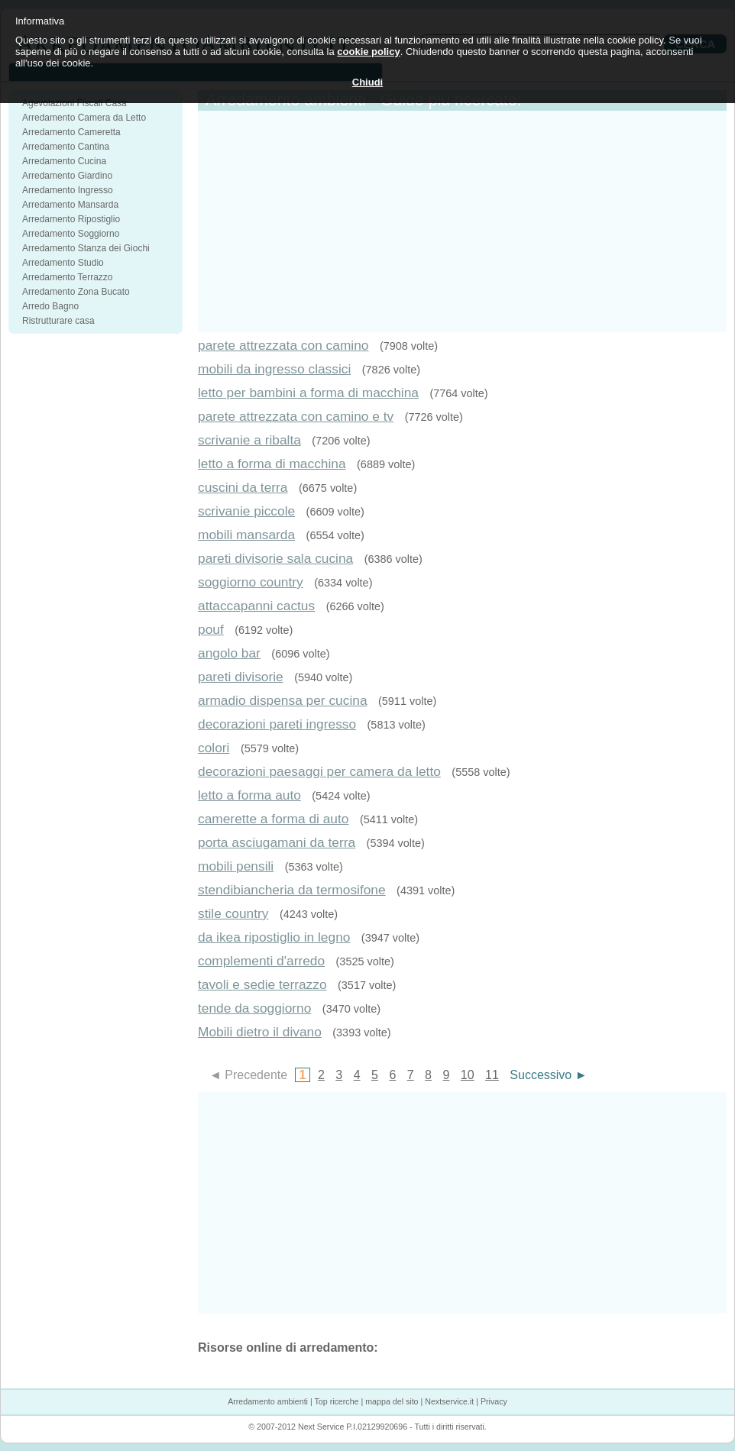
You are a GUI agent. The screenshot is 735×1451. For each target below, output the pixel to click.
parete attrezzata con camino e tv (295, 416)
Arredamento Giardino (67, 175)
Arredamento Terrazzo (67, 277)
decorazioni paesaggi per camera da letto (319, 771)
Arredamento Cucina (64, 161)
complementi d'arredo (261, 960)
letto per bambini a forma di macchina (308, 392)
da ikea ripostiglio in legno (274, 937)
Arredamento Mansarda (70, 204)
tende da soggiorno (254, 1008)
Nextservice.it (449, 1401)
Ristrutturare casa (58, 320)
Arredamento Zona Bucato (76, 291)
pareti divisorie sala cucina (275, 558)
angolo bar (229, 653)
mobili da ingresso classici (274, 368)
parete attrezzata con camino (283, 345)
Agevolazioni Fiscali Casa (74, 103)
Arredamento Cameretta (71, 132)
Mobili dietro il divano (260, 1031)
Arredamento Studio (63, 262)
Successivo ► (548, 1074)
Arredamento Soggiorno (70, 233)
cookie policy (368, 51)
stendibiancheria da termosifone (292, 889)
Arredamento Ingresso (67, 190)
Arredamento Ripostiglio (71, 219)
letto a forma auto (249, 795)
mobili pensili (236, 866)
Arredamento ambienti (268, 1401)
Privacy (494, 1401)
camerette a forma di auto (273, 818)
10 (467, 1074)
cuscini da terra (243, 487)
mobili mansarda (246, 534)
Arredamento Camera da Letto (84, 117)
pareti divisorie (240, 676)
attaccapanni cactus (256, 605)
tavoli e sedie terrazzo (262, 984)
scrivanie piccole (246, 511)
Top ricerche (336, 1401)
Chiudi (367, 82)
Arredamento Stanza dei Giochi (86, 248)
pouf (211, 629)
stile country (233, 913)
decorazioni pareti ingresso (277, 724)
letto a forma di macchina (272, 463)
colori (213, 747)
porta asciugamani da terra (276, 842)
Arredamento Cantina (65, 146)
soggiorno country (250, 582)
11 (492, 1074)
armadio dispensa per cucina (283, 700)
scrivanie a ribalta (249, 440)
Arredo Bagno (50, 306)
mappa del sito (391, 1401)
